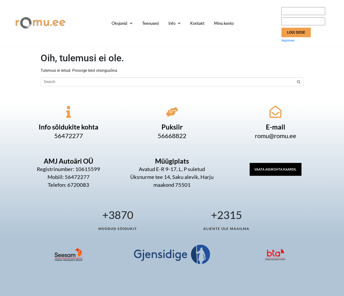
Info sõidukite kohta (68, 127)
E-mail (275, 127)
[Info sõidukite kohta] (69, 112)
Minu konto (224, 23)
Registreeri (288, 40)
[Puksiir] (172, 112)
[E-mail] (275, 112)
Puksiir (172, 127)
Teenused (150, 23)
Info (174, 23)
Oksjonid (122, 23)
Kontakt (197, 23)
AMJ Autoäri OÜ (68, 161)
